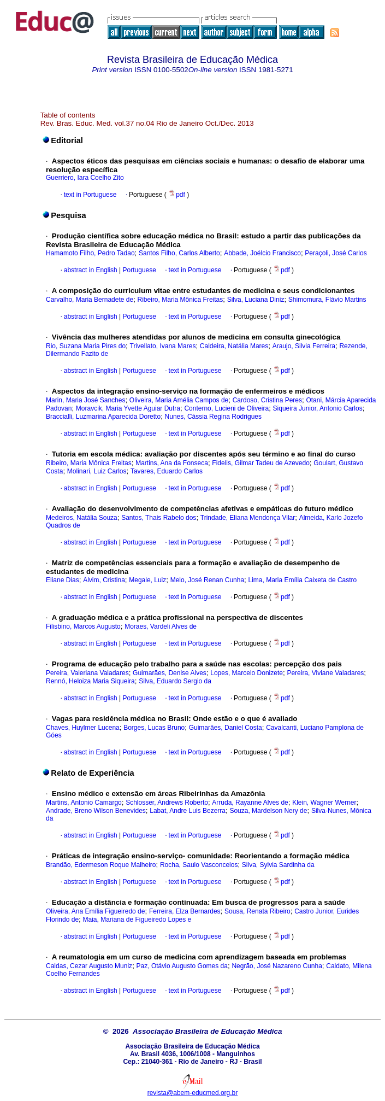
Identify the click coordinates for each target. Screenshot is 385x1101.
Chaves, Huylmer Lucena (83, 727)
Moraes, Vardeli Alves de (161, 626)
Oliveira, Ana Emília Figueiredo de (95, 911)
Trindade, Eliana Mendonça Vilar (247, 518)
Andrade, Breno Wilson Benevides (96, 811)
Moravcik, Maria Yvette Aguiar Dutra (128, 408)
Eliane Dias (62, 580)
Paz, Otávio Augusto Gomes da (182, 966)
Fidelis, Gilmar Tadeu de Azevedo (261, 463)
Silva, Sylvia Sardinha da (278, 865)
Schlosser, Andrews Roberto (167, 802)
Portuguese (138, 270)
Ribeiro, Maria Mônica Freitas (180, 299)
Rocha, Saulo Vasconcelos (199, 865)
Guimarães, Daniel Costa (225, 727)
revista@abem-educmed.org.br (192, 1093)
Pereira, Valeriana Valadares (87, 673)
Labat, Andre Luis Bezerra (188, 811)
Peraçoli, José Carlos (335, 253)
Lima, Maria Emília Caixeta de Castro (302, 580)
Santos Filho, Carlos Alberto (179, 253)
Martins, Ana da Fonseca (171, 463)
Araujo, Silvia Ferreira (304, 346)
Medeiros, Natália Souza (81, 518)
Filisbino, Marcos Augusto (83, 626)
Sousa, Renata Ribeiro (257, 911)
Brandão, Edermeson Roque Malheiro (101, 865)
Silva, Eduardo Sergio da (175, 681)
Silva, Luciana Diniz (256, 299)
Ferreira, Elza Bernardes (185, 911)
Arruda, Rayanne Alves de (250, 802)
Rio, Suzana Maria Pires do (86, 346)
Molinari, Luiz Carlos (97, 471)
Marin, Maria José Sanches (85, 400)
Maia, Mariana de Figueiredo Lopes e (136, 919)
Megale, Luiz (147, 580)
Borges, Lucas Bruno (154, 727)
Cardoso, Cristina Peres (267, 400)
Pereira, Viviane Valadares (325, 673)
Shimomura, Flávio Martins (327, 299)
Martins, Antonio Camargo (84, 802)
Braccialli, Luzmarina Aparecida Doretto (103, 416)
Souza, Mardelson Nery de (268, 811)
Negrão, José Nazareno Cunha (277, 966)
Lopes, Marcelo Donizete (246, 673)
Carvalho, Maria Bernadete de (89, 299)
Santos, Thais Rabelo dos (158, 518)
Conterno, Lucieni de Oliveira (226, 408)
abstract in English (90, 270)
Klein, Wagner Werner (324, 802)
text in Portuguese (90, 194)
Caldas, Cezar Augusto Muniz (89, 966)
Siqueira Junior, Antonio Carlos (318, 408)
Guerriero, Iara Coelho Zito (85, 177)
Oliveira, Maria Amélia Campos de (178, 400)
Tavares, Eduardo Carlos (167, 471)
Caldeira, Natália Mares (234, 346)
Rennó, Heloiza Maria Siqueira (90, 681)
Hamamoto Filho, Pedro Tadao (90, 253)
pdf (177, 194)
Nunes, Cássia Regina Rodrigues (213, 416)
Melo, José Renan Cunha (207, 580)
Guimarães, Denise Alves (169, 673)
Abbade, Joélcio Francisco (262, 253)
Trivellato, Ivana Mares (163, 346)
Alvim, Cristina (104, 580)
